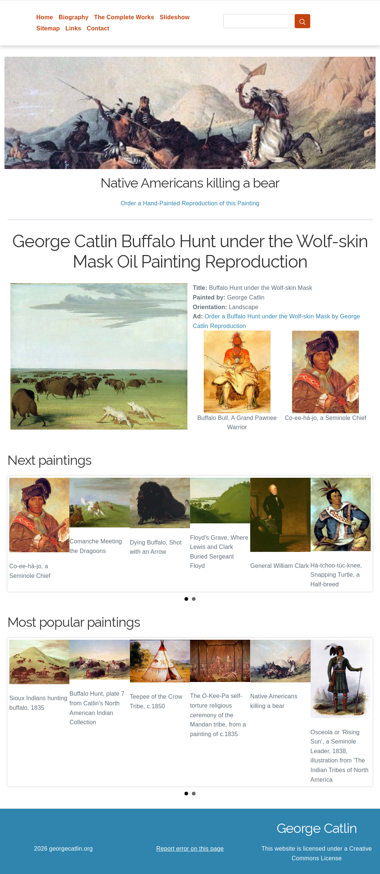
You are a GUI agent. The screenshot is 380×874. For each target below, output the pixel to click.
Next (361, 534)
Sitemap (48, 28)
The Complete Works (124, 17)
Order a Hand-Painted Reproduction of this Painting (190, 203)
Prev (19, 534)
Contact (98, 28)
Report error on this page (190, 848)
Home (44, 17)
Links (73, 28)
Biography (74, 17)
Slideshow (175, 17)
